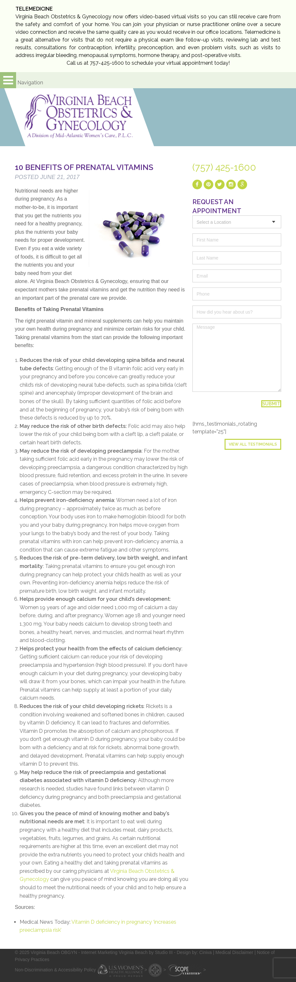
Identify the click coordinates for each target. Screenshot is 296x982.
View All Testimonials (253, 444)
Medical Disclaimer (234, 952)
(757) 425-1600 (224, 167)
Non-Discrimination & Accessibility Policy (55, 969)
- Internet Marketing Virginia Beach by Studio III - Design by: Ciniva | (147, 952)
